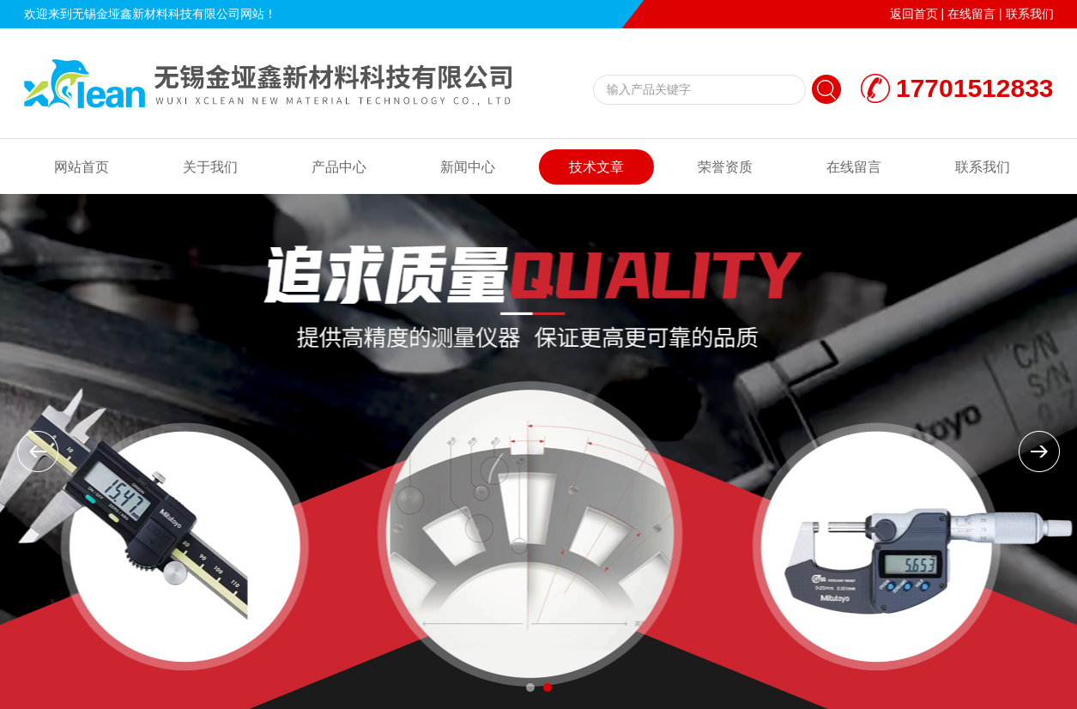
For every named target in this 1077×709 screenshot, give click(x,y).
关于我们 (210, 167)
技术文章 (596, 167)
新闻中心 (467, 167)
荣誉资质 (725, 167)
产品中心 (339, 167)
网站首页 (81, 167)
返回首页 (914, 14)
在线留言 (971, 14)
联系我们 (1030, 14)
